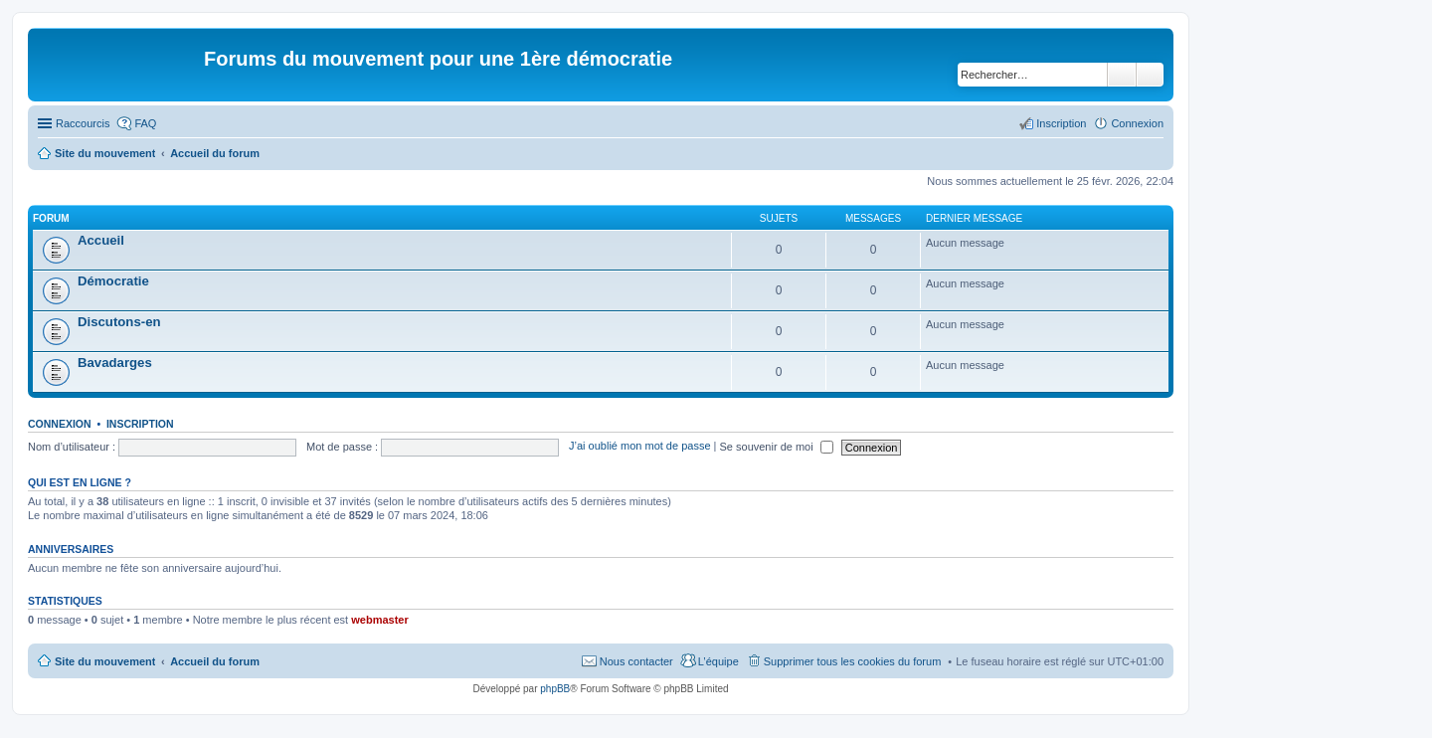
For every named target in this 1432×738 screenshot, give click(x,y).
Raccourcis (82, 123)
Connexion (59, 424)
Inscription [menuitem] (1061, 123)
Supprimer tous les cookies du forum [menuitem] (853, 661)
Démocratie (113, 281)
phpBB (555, 688)
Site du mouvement (105, 661)
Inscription (140, 424)
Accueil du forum (215, 661)
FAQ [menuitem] (145, 123)
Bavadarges (115, 362)
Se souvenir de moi (776, 447)
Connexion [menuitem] (1137, 123)
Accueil (101, 240)
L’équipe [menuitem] (718, 661)
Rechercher (1122, 75)
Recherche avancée (1150, 75)
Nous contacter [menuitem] (636, 661)
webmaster (379, 620)
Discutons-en (119, 321)
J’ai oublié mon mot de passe (639, 447)
